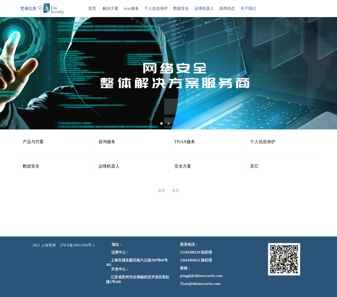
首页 (92, 8)
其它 (254, 166)
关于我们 (248, 8)
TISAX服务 (184, 141)
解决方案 (110, 8)
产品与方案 (33, 141)
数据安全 (181, 8)
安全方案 (182, 166)
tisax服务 (131, 8)
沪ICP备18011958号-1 (77, 245)
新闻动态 (227, 8)
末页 (175, 191)
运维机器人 (204, 8)
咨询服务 (106, 141)
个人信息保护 (156, 8)
